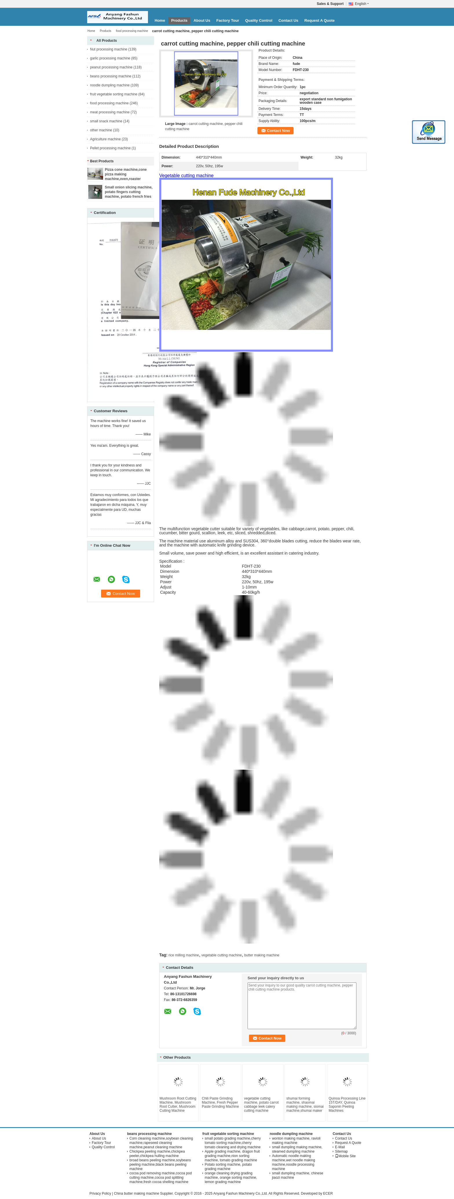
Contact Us (289, 20)
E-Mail (340, 1147)
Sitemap (341, 1151)
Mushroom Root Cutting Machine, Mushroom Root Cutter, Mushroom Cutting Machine (178, 1104)
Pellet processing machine (110, 148)
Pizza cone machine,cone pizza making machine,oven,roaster (126, 174)
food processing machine (132, 30)
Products (179, 20)
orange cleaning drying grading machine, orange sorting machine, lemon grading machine (231, 1177)
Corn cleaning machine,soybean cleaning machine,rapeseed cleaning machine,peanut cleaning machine (161, 1142)
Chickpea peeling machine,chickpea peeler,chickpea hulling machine (157, 1153)
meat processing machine (110, 112)
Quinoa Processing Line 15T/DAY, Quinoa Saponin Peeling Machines (347, 1104)
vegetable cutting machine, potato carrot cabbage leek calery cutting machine (261, 1104)
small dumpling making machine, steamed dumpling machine (297, 1149)
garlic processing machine (110, 58)
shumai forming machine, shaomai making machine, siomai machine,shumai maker (305, 1104)
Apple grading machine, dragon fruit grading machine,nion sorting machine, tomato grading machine (232, 1155)
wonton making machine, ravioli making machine (296, 1140)
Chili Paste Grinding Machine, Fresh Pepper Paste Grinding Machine (220, 1102)
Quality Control (258, 20)
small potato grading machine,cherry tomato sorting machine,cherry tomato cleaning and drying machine (233, 1142)
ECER (328, 1193)
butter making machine (261, 955)
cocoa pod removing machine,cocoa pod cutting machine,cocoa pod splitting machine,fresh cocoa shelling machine (160, 1177)
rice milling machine (184, 955)
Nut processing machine (108, 49)
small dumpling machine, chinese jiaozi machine (297, 1175)
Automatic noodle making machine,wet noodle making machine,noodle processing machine (293, 1162)
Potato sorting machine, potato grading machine (228, 1166)
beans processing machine (110, 76)
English (362, 4)
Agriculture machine (105, 139)
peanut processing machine (111, 67)
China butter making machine (136, 1193)
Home (160, 20)
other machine (101, 130)
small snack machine (106, 121)
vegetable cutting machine (222, 955)
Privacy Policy (100, 1193)
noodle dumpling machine (110, 85)
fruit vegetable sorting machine (113, 94)
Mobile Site (345, 1156)
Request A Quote (319, 20)
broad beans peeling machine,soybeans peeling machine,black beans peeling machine (160, 1164)
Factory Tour (227, 20)
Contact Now (278, 130)
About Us (201, 20)
